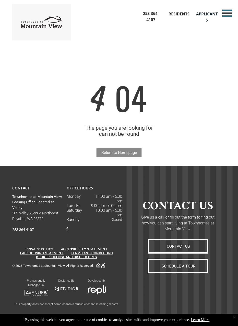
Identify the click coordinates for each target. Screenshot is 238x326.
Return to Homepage (119, 152)
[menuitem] (39, 249)
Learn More (200, 320)
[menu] (227, 13)
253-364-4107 (23, 230)
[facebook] (67, 230)
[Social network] (100, 266)
